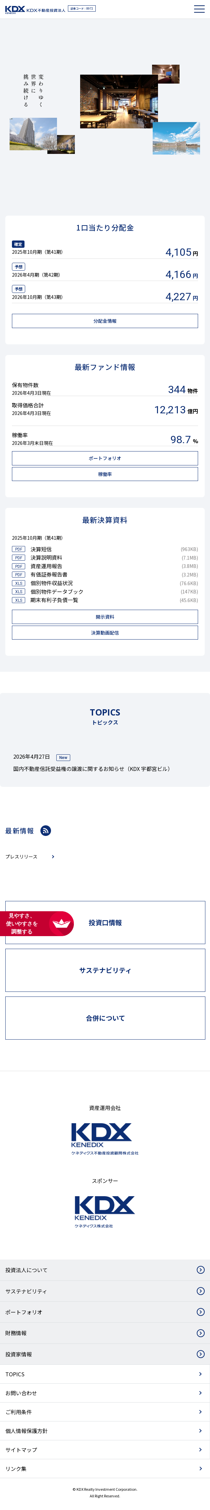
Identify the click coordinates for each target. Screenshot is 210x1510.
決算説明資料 (46, 557)
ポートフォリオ (23, 1312)
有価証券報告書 (49, 574)
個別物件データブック (56, 591)
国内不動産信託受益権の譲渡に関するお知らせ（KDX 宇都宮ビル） (93, 769)
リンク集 (15, 1468)
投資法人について (26, 1269)
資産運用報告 (46, 566)
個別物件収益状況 (51, 583)
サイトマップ (21, 1449)
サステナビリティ (26, 1291)
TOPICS (15, 1374)
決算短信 (41, 549)
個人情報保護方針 (26, 1430)
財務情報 (15, 1333)
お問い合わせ (21, 1393)
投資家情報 (18, 1354)
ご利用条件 (18, 1411)
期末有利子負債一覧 (54, 600)
